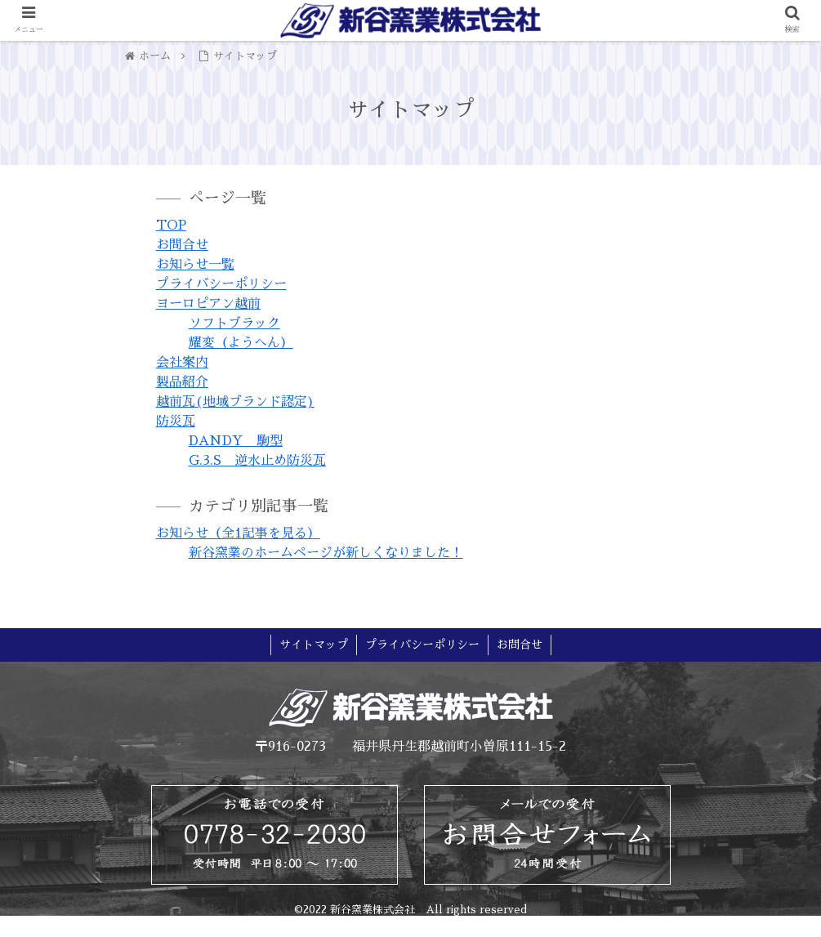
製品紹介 (182, 382)
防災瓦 (175, 421)
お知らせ (238, 533)
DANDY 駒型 (236, 441)
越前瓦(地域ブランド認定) (235, 401)
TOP (171, 225)
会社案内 (182, 362)
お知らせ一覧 (195, 264)
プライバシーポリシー (221, 284)
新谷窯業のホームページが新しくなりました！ (326, 553)
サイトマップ (313, 644)
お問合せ (182, 245)
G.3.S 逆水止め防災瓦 (257, 460)
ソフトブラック (234, 323)
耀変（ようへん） (241, 343)
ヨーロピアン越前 (208, 303)
